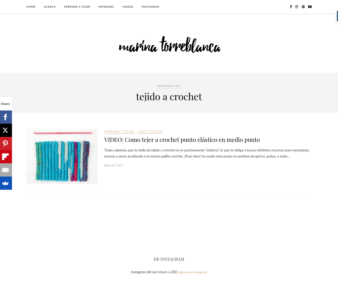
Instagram (150, 6)
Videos (127, 6)
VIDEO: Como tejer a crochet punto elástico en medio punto (182, 140)
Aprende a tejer (77, 6)
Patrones (106, 6)
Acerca (50, 6)
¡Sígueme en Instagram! (192, 272)
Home (31, 6)
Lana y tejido (150, 131)
